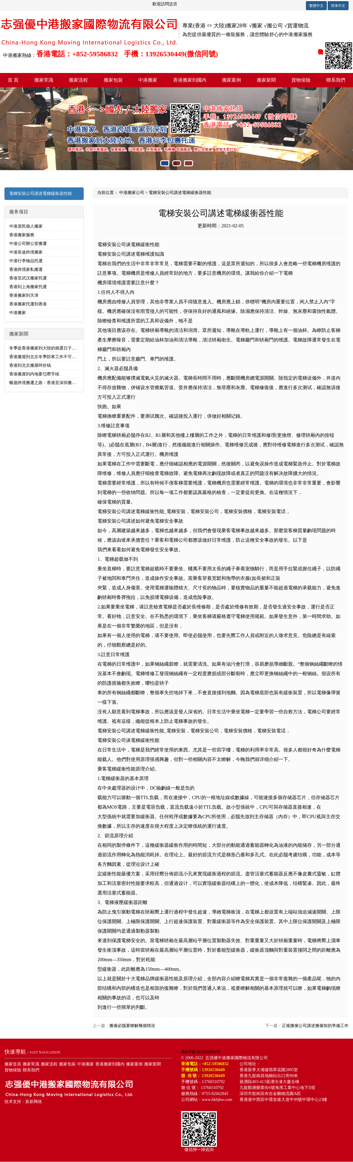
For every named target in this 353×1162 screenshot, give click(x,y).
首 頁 (13, 80)
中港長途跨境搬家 (26, 252)
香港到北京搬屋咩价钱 (30, 365)
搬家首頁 (12, 1064)
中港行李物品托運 (26, 261)
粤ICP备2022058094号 (201, 1052)
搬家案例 (231, 80)
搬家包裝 (113, 80)
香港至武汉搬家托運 (28, 278)
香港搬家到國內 (189, 80)
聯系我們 (335, 80)
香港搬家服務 (21, 235)
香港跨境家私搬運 (26, 269)
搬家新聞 (266, 80)
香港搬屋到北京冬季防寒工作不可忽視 (44, 357)
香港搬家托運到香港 (28, 304)
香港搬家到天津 (23, 295)
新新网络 (33, 1101)
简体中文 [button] (338, 6)
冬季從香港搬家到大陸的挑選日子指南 (44, 348)
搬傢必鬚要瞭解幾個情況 (132, 1025)
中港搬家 (147, 80)
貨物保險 (300, 80)
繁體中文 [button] (316, 6)
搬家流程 (78, 80)
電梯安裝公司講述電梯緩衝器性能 (40, 193)
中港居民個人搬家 (26, 226)
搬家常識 (43, 80)
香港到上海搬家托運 (28, 287)
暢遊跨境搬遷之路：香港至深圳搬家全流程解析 (53, 382)
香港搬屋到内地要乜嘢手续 (34, 374)
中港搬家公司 (131, 192)
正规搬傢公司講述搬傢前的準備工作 (315, 1025)
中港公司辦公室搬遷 (28, 243)
